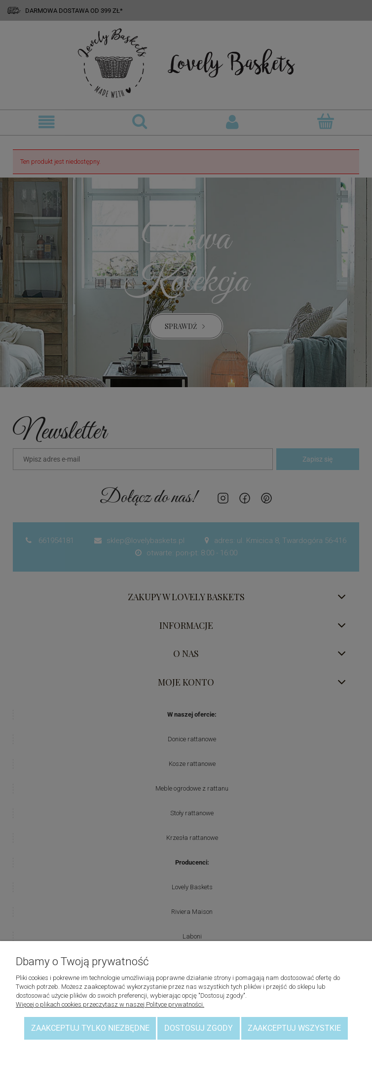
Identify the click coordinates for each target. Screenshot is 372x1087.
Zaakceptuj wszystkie (294, 1028)
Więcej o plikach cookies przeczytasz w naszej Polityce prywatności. (110, 1004)
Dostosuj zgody (198, 1028)
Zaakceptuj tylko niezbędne (90, 1028)
